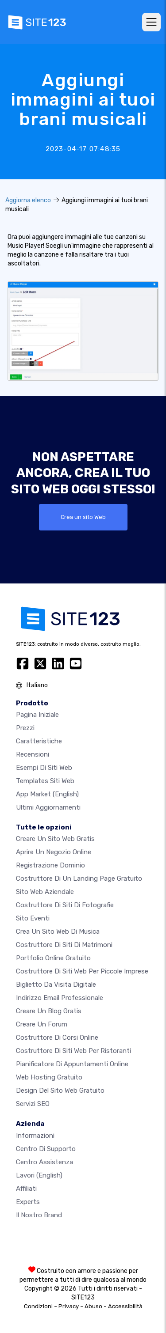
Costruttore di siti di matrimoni (64, 945)
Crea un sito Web (83, 517)
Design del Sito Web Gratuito (60, 1090)
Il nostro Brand (39, 1215)
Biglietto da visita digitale (56, 984)
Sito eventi (33, 918)
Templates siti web (45, 781)
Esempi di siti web (44, 768)
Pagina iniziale (37, 715)
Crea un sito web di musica (58, 931)
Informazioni (35, 1136)
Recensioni (32, 754)
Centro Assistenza (44, 1162)
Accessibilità (125, 1306)
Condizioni (38, 1306)
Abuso (93, 1306)
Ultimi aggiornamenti (48, 807)
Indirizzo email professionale (59, 998)
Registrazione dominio (50, 865)
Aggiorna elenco (28, 200)
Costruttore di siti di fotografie (65, 905)
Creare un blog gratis (48, 1011)
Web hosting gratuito (49, 1077)
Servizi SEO (33, 1104)
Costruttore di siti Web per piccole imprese (82, 971)
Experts (28, 1202)
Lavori (39, 1175)
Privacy (68, 1306)
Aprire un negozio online (53, 852)
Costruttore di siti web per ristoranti (73, 1051)
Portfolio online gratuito (53, 958)
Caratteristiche (39, 741)
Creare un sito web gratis (55, 839)
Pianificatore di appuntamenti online (72, 1064)
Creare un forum (41, 1024)
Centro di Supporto (46, 1149)
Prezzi (25, 728)
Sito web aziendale (45, 892)
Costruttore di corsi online (57, 1037)
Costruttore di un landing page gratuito (79, 878)
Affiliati (26, 1189)
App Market (47, 794)
